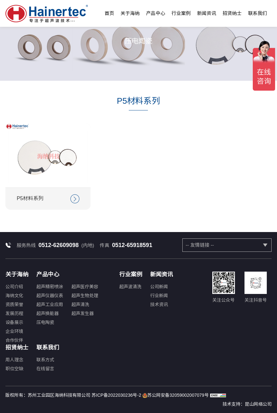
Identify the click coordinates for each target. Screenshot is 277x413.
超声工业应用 (49, 304)
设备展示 (14, 322)
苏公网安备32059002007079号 (175, 395)
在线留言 (45, 368)
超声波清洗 (130, 286)
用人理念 (14, 359)
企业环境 (14, 331)
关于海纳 (130, 13)
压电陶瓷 (45, 322)
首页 (109, 13)
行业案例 (181, 13)
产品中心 (155, 13)
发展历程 (14, 313)
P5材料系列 (48, 198)
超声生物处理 (84, 295)
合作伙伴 (14, 340)
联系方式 (45, 359)
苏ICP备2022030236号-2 (116, 395)
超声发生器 (82, 313)
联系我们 (257, 13)
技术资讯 (159, 304)
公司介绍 (14, 286)
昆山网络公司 (258, 404)
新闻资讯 (206, 13)
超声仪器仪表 (49, 295)
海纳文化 (14, 295)
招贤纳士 (232, 13)
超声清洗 (80, 304)
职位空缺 (14, 368)
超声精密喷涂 (49, 286)
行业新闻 (159, 295)
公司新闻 (159, 286)
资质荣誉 (14, 304)
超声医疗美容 (84, 286)
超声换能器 (47, 313)
